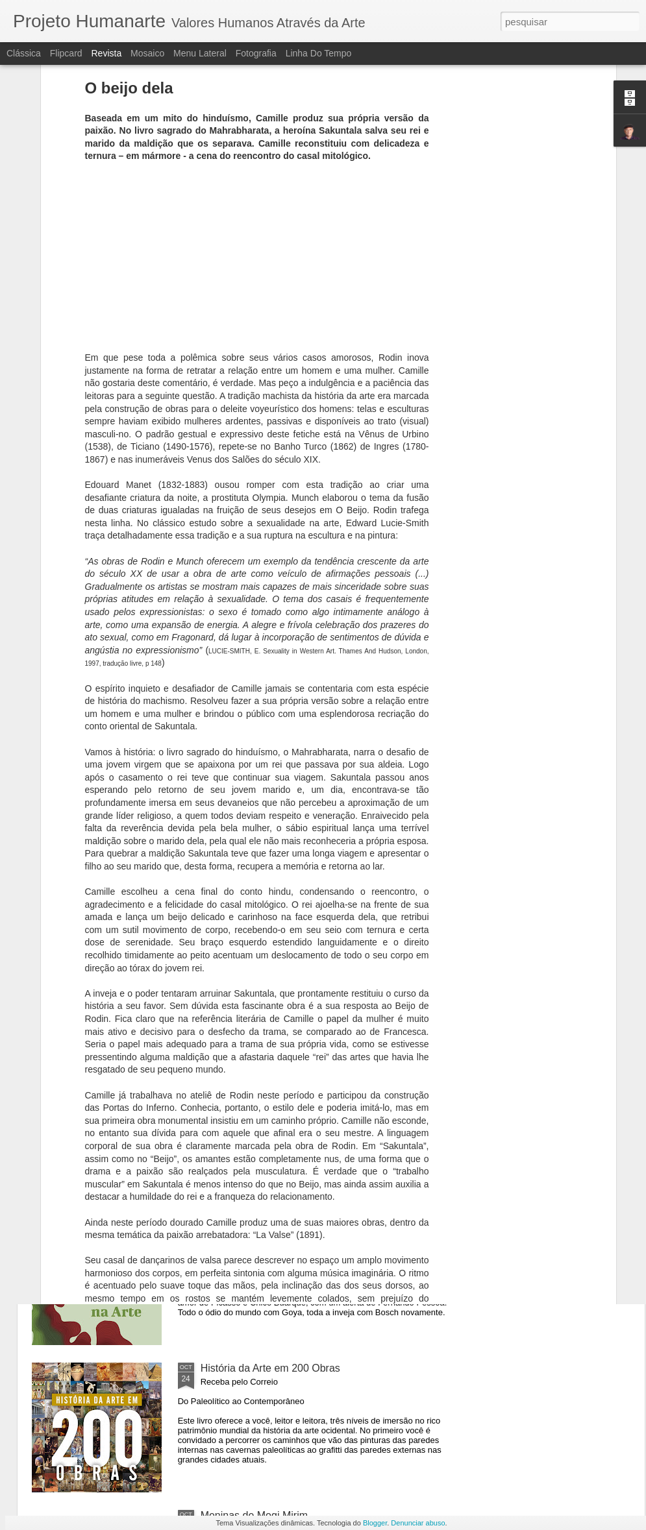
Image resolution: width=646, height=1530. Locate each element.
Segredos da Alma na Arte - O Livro (282, 1220)
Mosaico (147, 53)
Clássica (23, 53)
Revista (106, 53)
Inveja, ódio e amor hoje (256, 1073)
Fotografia (256, 53)
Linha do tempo (319, 53)
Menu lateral (200, 53)
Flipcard (66, 53)
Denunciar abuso (418, 1523)
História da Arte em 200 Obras (270, 1368)
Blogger (375, 1523)
